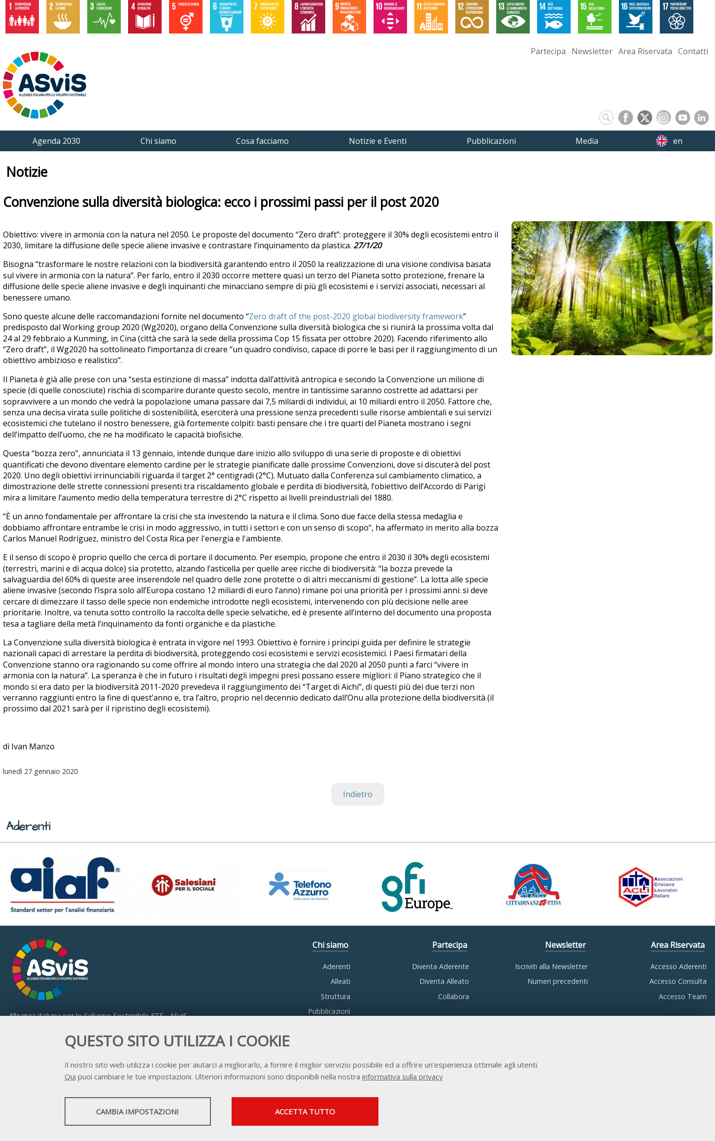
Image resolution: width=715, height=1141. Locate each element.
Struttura (335, 996)
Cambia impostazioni (142, 1112)
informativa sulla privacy (402, 1077)
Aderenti (336, 966)
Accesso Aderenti (678, 966)
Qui (70, 1077)
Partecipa (548, 51)
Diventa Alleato (444, 981)
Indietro (358, 794)
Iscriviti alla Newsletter (551, 966)
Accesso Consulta (678, 981)
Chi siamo (330, 945)
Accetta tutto (319, 1112)
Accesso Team (683, 996)
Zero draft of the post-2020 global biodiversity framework (356, 316)
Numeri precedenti (557, 981)
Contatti (693, 51)
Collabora (453, 996)
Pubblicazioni (329, 1011)
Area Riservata (645, 51)
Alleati (340, 981)
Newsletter (592, 51)
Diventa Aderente (440, 966)
